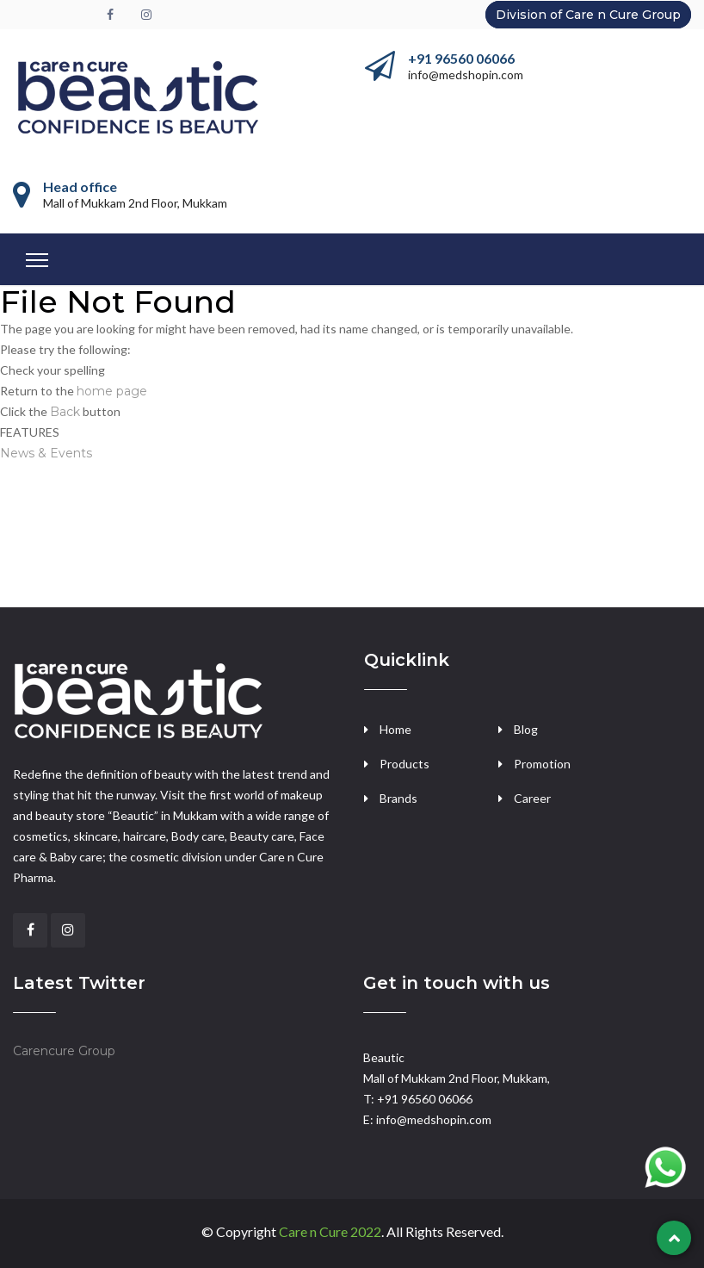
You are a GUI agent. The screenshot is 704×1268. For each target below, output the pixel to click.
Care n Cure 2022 (330, 1231)
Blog (526, 729)
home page (112, 391)
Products (404, 763)
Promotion (542, 763)
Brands (398, 798)
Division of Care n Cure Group (588, 14)
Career (532, 798)
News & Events (46, 453)
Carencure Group (64, 1051)
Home (395, 729)
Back (65, 412)
